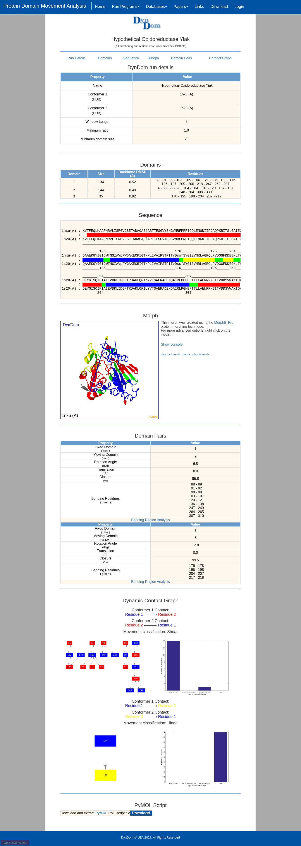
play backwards (171, 354)
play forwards (201, 354)
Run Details (76, 58)
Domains (105, 58)
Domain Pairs (181, 58)
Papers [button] (181, 6)
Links (199, 6)
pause (186, 354)
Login (239, 6)
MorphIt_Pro (223, 322)
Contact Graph (220, 58)
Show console (172, 344)
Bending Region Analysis (150, 520)
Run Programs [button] (125, 6)
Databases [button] (156, 6)
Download (219, 6)
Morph (154, 58)
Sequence (131, 58)
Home (100, 6)
